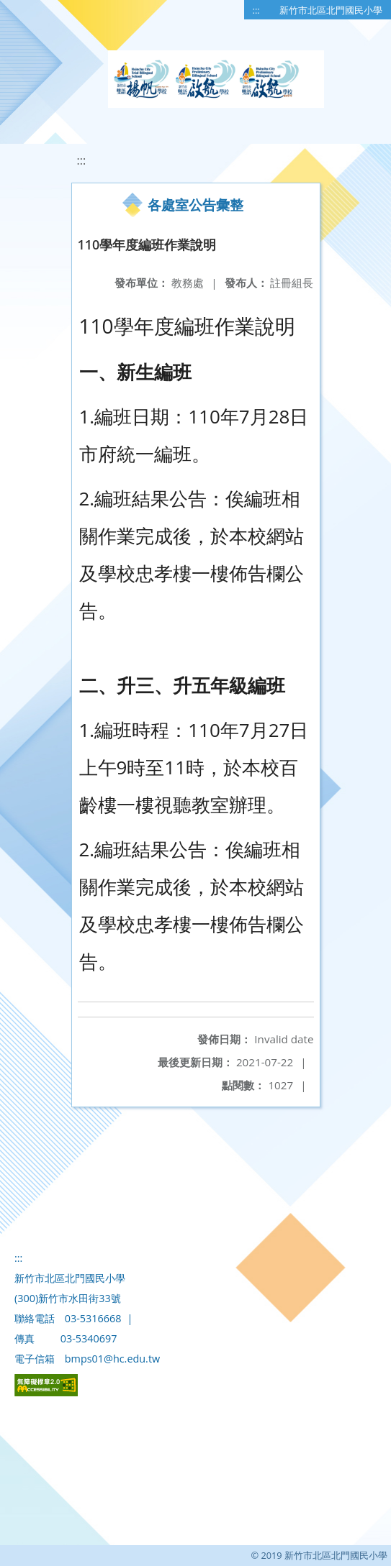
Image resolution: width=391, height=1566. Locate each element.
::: (256, 10)
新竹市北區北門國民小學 (330, 10)
